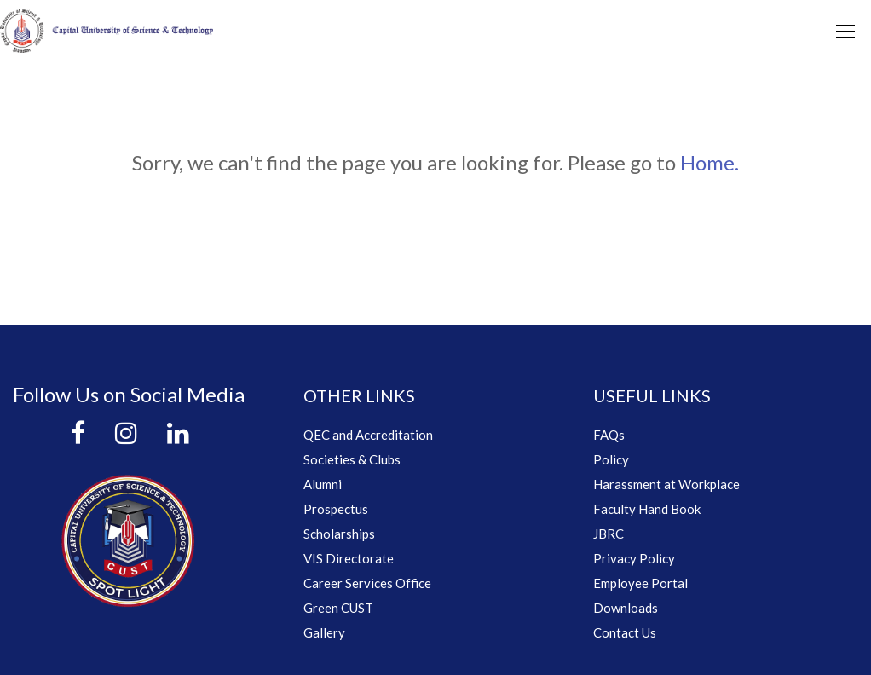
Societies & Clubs (352, 459)
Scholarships (339, 533)
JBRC (608, 533)
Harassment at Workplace (666, 484)
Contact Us (624, 632)
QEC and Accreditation (368, 434)
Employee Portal (640, 583)
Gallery (324, 632)
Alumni (322, 484)
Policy (611, 459)
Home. (709, 162)
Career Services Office (367, 583)
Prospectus (335, 508)
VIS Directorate (348, 558)
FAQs (609, 434)
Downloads (625, 607)
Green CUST (338, 607)
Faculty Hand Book (647, 508)
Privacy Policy (634, 558)
